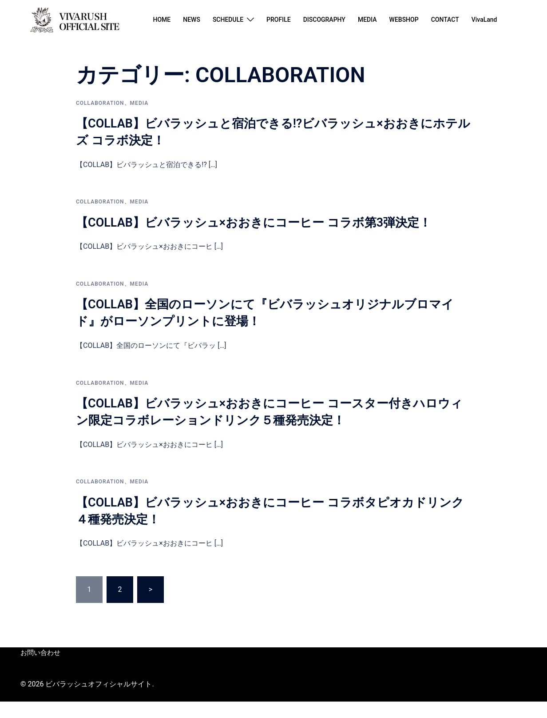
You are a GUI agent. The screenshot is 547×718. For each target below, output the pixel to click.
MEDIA (367, 19)
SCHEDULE (228, 19)
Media (139, 103)
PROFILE (278, 19)
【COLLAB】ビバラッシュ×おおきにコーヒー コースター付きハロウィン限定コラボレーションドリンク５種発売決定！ (271, 428)
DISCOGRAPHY (324, 19)
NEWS (191, 19)
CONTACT (445, 19)
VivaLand (484, 19)
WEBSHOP (404, 19)
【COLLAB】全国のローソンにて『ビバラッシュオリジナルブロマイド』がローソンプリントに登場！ (270, 329)
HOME (161, 19)
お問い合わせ (39, 669)
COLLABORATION (100, 103)
